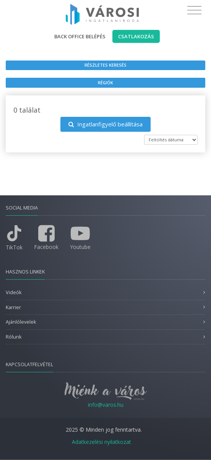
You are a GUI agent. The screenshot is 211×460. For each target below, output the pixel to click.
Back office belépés (80, 36)
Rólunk (13, 337)
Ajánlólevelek (21, 322)
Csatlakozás (136, 36)
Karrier (13, 307)
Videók (13, 292)
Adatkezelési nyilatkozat (101, 441)
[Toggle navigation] (194, 10)
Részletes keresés (105, 65)
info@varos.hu (105, 404)
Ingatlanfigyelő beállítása (105, 124)
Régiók (105, 82)
